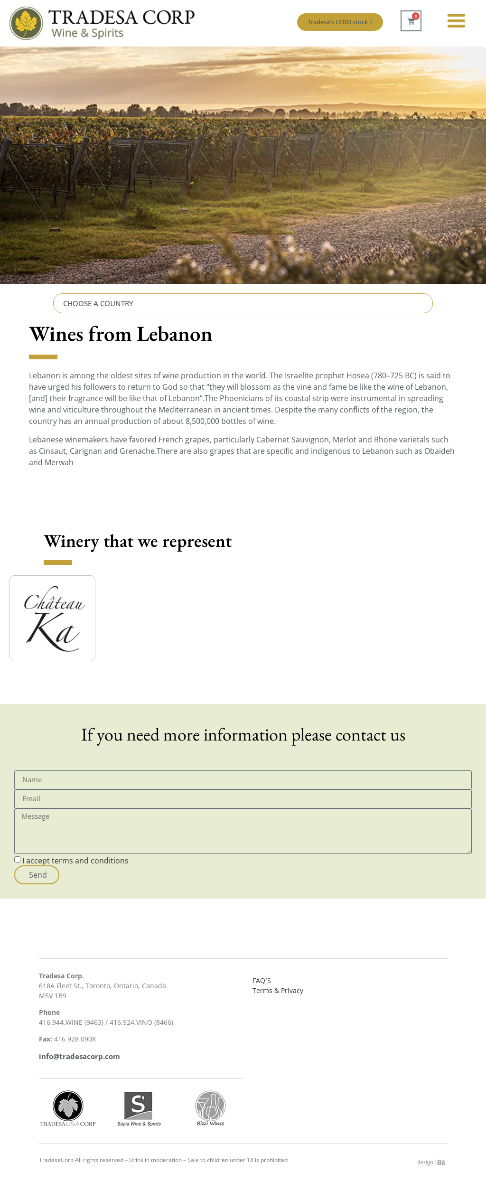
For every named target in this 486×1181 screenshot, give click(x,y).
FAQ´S (261, 980)
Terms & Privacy (277, 990)
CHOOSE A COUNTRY (98, 303)
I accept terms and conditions (75, 860)
